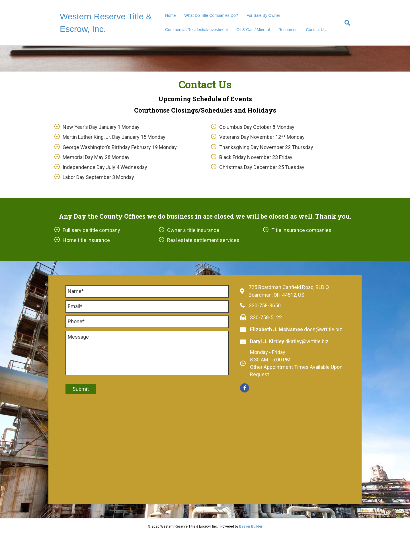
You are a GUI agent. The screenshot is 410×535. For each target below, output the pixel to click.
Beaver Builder (250, 527)
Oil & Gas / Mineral (253, 29)
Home (170, 15)
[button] (244, 387)
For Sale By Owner (263, 15)
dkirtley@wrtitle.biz (307, 341)
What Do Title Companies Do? (211, 15)
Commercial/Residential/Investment (196, 29)
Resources (288, 29)
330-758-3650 (265, 305)
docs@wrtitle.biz (323, 329)
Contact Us (316, 29)
